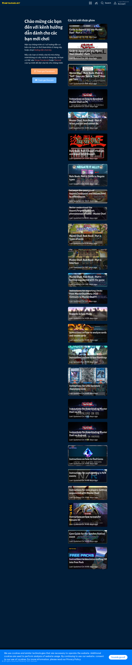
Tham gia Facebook (44, 71)
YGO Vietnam (32, 661)
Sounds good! (118, 657)
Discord (57, 60)
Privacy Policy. (73, 659)
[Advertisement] (66, 615)
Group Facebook (42, 60)
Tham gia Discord (44, 80)
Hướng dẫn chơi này (43, 50)
